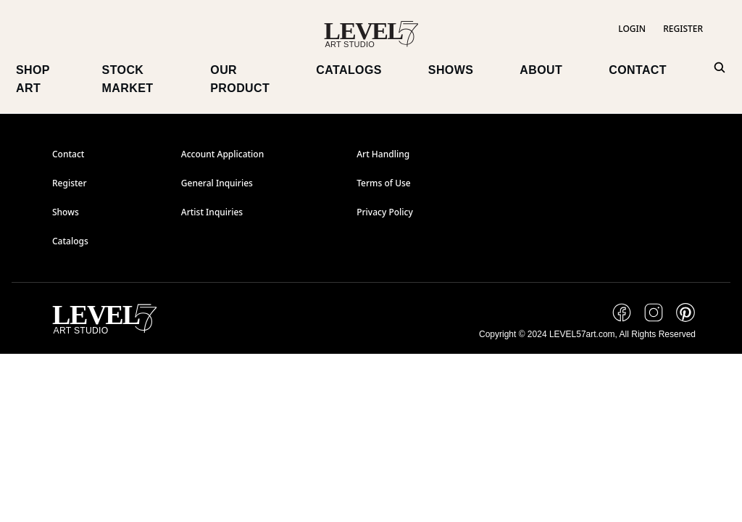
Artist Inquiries (212, 212)
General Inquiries (217, 183)
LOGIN (632, 29)
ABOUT (541, 70)
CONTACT (638, 70)
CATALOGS (349, 70)
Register (69, 183)
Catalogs (70, 241)
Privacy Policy (385, 212)
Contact (68, 154)
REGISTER (683, 29)
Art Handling (383, 154)
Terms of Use (384, 183)
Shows (65, 212)
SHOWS (450, 70)
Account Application (222, 154)
